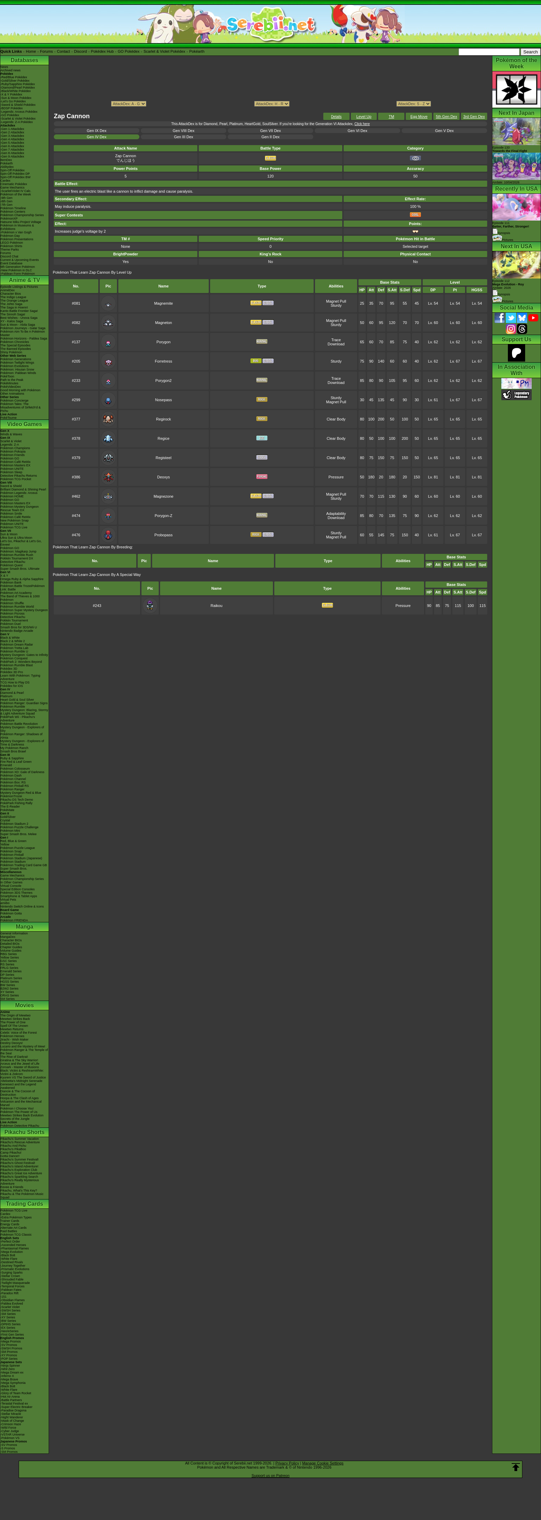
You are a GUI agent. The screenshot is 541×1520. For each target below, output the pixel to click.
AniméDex (7, 290)
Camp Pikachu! (10, 1152)
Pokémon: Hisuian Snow (17, 369)
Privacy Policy (287, 1463)
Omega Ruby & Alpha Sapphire (21, 579)
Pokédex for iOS (11, 686)
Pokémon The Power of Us (18, 1112)
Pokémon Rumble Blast (16, 665)
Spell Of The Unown (14, 1025)
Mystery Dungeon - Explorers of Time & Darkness (22, 742)
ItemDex (6, 160)
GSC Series (8, 961)
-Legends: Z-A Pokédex (16, 122)
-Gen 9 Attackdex (12, 156)
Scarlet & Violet (10, 441)
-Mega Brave (9, 1379)
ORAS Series (9, 995)
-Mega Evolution (11, 1252)
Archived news (10, 70)
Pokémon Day (10, 235)
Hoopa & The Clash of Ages (19, 1098)
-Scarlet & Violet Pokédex (18, 118)
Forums (46, 51)
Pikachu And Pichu (13, 1145)
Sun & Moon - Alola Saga (17, 324)
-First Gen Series (12, 1334)
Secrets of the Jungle (15, 1119)
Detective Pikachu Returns (18, 475)
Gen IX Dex (97, 131)
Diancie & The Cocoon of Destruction (17, 1093)
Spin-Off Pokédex (12, 170)
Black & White (10, 637)
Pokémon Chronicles (14, 342)
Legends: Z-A (9, 444)
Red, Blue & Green (13, 841)
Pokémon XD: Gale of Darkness (22, 772)
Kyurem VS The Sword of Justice (23, 1077)
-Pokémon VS (10, 1438)
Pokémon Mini (10, 830)
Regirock (163, 419)
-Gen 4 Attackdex (12, 139)
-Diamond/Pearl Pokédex (17, 87)
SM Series (7, 999)
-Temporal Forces (12, 1286)
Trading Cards (24, 1204)
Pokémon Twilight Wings (17, 362)
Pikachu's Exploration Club (18, 1170)
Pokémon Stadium (13, 861)
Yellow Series (9, 957)
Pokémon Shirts (11, 246)
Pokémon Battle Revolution (19, 724)
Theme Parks (9, 249)
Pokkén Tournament (14, 620)
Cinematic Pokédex (13, 184)
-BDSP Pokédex (11, 108)
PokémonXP (9, 218)
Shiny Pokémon (11, 352)
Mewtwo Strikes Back (15, 1019)
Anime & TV (24, 280)
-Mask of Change (12, 1420)
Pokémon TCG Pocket (15, 479)
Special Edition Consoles (17, 889)
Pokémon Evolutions (14, 366)
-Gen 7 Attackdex (12, 149)
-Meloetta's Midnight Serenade (21, 1081)
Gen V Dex (444, 131)
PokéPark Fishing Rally (16, 803)
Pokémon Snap (11, 851)
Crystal (5, 820)
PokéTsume (8, 417)
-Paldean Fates (10, 1289)
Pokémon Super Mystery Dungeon (24, 610)
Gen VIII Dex (184, 131)
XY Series (7, 992)
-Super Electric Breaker (16, 1407)
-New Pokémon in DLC (16, 270)
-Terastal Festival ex (14, 1403)
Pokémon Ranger (12, 789)
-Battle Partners (11, 1400)
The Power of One (13, 1022)
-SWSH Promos (11, 1348)
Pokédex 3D (8, 668)
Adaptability (336, 513)
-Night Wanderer (11, 1417)
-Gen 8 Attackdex (12, 153)
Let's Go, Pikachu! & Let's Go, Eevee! (21, 542)
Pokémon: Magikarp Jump (18, 551)
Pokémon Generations (15, 359)
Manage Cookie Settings (323, 1463)
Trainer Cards (9, 1221)
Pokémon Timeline (13, 208)
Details (336, 117)
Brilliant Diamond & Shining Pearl (23, 489)
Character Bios (10, 293)
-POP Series (9, 1358)
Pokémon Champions (15, 448)
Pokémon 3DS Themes (16, 892)
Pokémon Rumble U (14, 651)
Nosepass (163, 400)
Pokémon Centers (12, 211)
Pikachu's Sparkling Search (19, 1176)
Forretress (163, 361)
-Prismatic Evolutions (14, 1269)
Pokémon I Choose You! (17, 1108)
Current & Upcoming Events (19, 260)
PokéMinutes (9, 383)
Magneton (163, 323)
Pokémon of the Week (15, 194)
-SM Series (8, 1314)
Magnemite (163, 303)
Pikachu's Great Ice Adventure (21, 1173)
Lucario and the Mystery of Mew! (22, 1046)
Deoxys (163, 477)
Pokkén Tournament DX (16, 558)
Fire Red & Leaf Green (16, 761)
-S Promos (7, 1448)
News (4, 67)
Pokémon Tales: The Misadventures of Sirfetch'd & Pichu (20, 407)
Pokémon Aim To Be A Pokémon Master (22, 333)
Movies (24, 1005)
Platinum (6, 696)
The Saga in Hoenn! (14, 307)
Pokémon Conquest (14, 658)
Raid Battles (8, 1231)
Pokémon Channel (13, 779)
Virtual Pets (8, 899)
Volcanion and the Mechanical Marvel (21, 1103)
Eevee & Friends (11, 1187)
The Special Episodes (15, 345)
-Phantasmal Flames (14, 1248)
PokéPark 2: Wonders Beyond (21, 661)
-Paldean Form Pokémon (17, 273)
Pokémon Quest (11, 565)
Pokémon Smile (11, 513)
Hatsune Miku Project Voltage (20, 222)
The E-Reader (10, 806)
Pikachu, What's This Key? (18, 1190)
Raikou (216, 606)
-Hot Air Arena (10, 1396)
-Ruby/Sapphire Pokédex (17, 84)
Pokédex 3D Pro (11, 672)
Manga (24, 927)
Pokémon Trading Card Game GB (23, 865)
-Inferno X (7, 1376)
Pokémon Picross (12, 613)
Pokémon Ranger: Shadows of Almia (21, 735)
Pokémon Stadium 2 (14, 823)
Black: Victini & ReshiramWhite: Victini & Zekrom (22, 1072)
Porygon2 (163, 380)
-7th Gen (6, 204)
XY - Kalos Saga (11, 321)
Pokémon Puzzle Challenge (19, 827)
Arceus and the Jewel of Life (19, 1063)
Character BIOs (11, 940)
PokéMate (7, 810)
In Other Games (11, 882)
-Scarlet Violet (10, 1307)
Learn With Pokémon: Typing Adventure (20, 677)
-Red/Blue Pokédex (13, 77)
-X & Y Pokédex (11, 94)
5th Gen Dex (446, 116)
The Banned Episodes (15, 349)
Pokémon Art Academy (16, 593)
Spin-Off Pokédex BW (15, 177)
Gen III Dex (183, 137)
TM (391, 116)
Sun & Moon (9, 534)
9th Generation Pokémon (17, 266)
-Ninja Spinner (10, 1365)
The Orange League (14, 300)
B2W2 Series (9, 988)
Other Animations (12, 393)
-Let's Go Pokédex (13, 101)
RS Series (7, 964)
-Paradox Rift (9, 1293)
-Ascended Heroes (13, 1245)
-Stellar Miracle (10, 1414)
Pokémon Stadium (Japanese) (21, 858)
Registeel (163, 458)
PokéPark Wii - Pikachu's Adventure (17, 718)
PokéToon (7, 376)
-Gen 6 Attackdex (12, 146)
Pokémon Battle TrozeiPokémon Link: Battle (22, 587)
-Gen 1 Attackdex (12, 129)
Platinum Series (11, 978)
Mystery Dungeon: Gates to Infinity (24, 655)
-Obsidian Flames (12, 1300)
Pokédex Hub (102, 51)
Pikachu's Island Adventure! (19, 1166)
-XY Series (7, 1317)
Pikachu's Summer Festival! (19, 1159)
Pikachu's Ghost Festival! (17, 1163)
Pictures (502, 240)
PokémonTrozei (11, 796)
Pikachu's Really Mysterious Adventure (19, 1181)
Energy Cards (9, 1224)
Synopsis (501, 294)
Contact (63, 51)
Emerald (6, 765)
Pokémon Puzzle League (17, 848)
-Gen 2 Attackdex (12, 132)
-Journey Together (12, 1265)
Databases (24, 60)
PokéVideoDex (10, 386)
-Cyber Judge (9, 1431)
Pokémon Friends (12, 455)
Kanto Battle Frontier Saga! (19, 311)
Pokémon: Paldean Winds (18, 373)
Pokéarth (196, 51)
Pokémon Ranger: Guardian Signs (24, 703)
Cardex (5, 180)
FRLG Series (9, 968)
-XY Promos (8, 1355)
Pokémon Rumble (12, 706)
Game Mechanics (12, 187)
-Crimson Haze (10, 1424)
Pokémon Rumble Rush (16, 555)
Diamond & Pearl (12, 693)
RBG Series (8, 954)
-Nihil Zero (7, 1369)
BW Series (7, 985)
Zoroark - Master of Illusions (19, 1067)
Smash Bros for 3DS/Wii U (18, 627)
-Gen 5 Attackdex (12, 142)
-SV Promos (8, 1345)
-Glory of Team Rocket (15, 1393)
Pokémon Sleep (11, 472)
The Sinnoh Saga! (12, 314)
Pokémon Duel (10, 624)
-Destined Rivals (11, 1262)
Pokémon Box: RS (13, 782)
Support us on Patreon (270, 1475)
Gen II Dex (271, 137)
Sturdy (336, 305)
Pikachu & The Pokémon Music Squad (21, 1195)
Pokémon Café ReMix (15, 462)
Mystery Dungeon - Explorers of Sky (22, 729)
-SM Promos (9, 1352)
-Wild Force (8, 1427)
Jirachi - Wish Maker (14, 1039)
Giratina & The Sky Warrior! (19, 1060)
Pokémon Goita (11, 913)
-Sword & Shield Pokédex (18, 105)
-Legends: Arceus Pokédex (19, 111)
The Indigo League (13, 297)
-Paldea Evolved (11, 1303)
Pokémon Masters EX (15, 465)
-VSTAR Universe (12, 1434)
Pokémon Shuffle (12, 603)
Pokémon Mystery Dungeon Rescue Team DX (19, 508)
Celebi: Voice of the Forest (18, 1032)
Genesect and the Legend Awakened (18, 1086)
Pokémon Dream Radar (16, 644)
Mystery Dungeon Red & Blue (20, 792)
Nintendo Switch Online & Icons (22, 906)
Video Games (24, 424)
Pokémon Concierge (14, 400)
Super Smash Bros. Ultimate (20, 568)
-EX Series (7, 1327)
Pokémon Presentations (16, 239)
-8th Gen (6, 201)
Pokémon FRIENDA (14, 920)
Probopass (164, 535)
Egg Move (418, 116)
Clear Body (336, 419)
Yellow (4, 844)
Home (31, 51)
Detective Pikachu (12, 562)
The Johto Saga (11, 304)
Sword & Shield (11, 486)
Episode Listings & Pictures (19, 286)
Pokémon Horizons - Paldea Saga (23, 338)
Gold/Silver (8, 817)
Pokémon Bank (10, 582)
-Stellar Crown (10, 1276)
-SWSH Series (10, 1310)
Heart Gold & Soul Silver (17, 699)
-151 (3, 1296)
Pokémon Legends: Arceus (19, 493)
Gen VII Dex (270, 131)
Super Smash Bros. (13, 868)
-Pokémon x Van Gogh (15, 232)
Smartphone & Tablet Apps (18, 896)
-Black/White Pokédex (15, 91)
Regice (163, 438)
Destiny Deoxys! (11, 1043)
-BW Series (8, 1321)
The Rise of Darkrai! (14, 1056)
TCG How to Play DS (15, 682)
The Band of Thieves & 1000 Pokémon (20, 598)
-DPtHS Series (10, 1324)
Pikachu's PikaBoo (13, 1149)
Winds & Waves (11, 434)
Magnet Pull (336, 301)
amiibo (5, 903)
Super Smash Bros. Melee (18, 834)
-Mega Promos (10, 1341)
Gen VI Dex (357, 131)
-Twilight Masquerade (15, 1283)
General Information (14, 933)
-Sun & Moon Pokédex (15, 98)
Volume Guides (10, 950)
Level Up (363, 116)
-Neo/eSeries (9, 1331)
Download (336, 344)
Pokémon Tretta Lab (14, 648)
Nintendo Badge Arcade (16, 630)
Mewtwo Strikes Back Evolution (21, 1115)
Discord (80, 51)
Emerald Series (11, 971)
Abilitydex (7, 167)
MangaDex (8, 937)
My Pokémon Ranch (14, 748)
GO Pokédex (128, 51)
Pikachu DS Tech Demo (16, 799)
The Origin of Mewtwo (15, 1015)
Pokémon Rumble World (17, 606)
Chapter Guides (11, 947)
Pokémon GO (9, 458)
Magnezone (164, 496)
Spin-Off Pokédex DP (15, 173)
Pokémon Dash (11, 775)
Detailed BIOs (10, 943)
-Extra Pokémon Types (16, 1217)
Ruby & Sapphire (12, 758)
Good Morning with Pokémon (20, 390)
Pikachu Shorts (24, 1132)
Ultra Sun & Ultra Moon (16, 537)
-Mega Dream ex (11, 1372)
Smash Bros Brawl (13, 751)
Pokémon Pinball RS (14, 786)
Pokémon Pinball (12, 855)
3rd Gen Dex (474, 116)
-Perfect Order (10, 1241)
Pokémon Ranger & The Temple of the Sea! (24, 1051)
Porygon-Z (163, 516)
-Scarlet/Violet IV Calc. (15, 191)
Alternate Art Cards (13, 1227)
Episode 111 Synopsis (510, 228)
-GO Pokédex (9, 115)
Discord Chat (9, 256)
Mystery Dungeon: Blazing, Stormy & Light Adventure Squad (24, 711)
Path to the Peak (11, 380)
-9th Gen (6, 198)
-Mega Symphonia (13, 1383)
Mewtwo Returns (11, 1029)
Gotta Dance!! (10, 1156)
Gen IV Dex (97, 137)
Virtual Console (10, 886)
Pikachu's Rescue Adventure (20, 1142)
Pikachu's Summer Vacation (19, 1139)
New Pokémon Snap (14, 520)
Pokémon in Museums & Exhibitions (17, 227)
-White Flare (8, 1258)
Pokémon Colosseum (15, 768)
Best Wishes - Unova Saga (19, 318)
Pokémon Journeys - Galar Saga (23, 328)
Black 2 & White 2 (12, 641)
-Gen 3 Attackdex (12, 136)
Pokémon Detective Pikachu (19, 1125)
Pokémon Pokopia (13, 451)
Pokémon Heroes (12, 1036)
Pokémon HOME (12, 496)
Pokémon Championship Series (22, 215)
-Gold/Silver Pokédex (15, 80)
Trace (336, 340)
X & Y (4, 575)
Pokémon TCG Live (13, 527)
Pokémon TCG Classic (16, 1234)
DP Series (7, 974)
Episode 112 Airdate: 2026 (508, 284)
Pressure (336, 477)
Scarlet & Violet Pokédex (164, 51)
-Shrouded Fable (11, 1279)
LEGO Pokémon (11, 242)
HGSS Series (9, 981)
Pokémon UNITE (12, 468)
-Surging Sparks (11, 1272)
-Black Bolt (7, 1255)
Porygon (163, 342)
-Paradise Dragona (13, 1410)
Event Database (11, 263)
